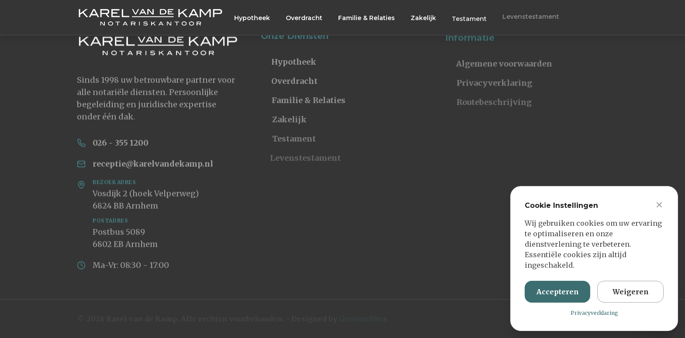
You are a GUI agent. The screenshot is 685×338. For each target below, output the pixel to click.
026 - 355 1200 (121, 145)
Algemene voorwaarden (496, 67)
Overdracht (304, 17)
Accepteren (557, 294)
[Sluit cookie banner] (659, 207)
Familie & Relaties (366, 18)
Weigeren (630, 294)
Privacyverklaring (482, 87)
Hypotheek (252, 17)
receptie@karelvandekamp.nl (153, 166)
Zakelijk (423, 18)
